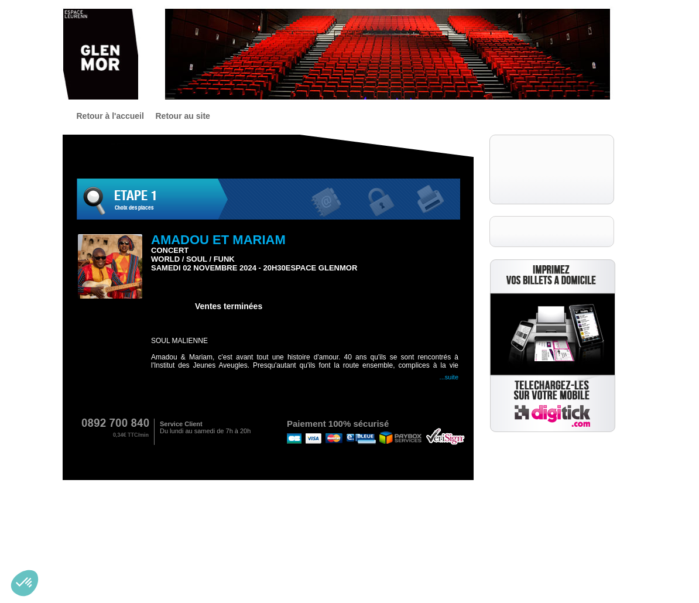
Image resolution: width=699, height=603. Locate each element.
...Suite (449, 377)
